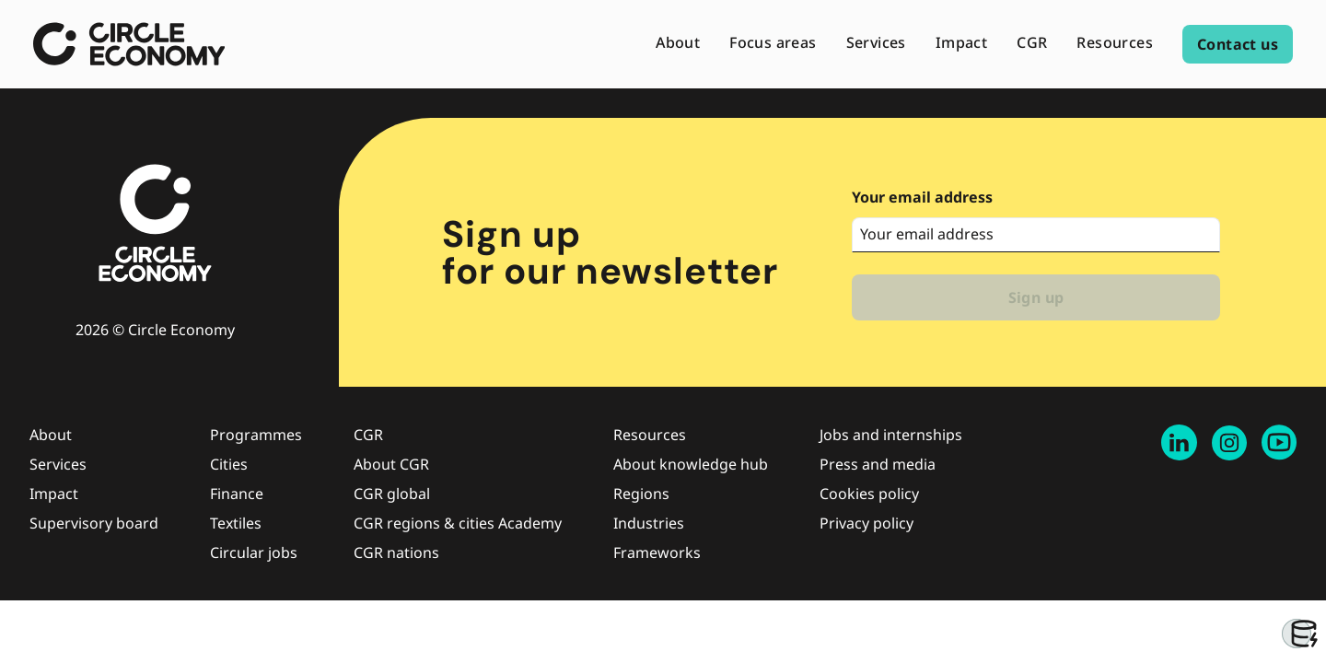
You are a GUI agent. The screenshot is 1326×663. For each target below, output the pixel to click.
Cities (229, 464)
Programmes (256, 435)
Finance (236, 493)
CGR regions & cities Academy (458, 523)
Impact (53, 493)
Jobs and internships (891, 435)
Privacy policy (866, 523)
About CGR (391, 464)
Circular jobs (253, 552)
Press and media (878, 464)
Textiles (236, 523)
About (50, 435)
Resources (649, 435)
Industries (648, 523)
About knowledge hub (690, 464)
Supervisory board (93, 523)
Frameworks (657, 552)
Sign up (1036, 297)
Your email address (922, 197)
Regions (641, 493)
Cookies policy (869, 493)
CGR (368, 435)
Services (58, 464)
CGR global (392, 493)
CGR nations (396, 552)
